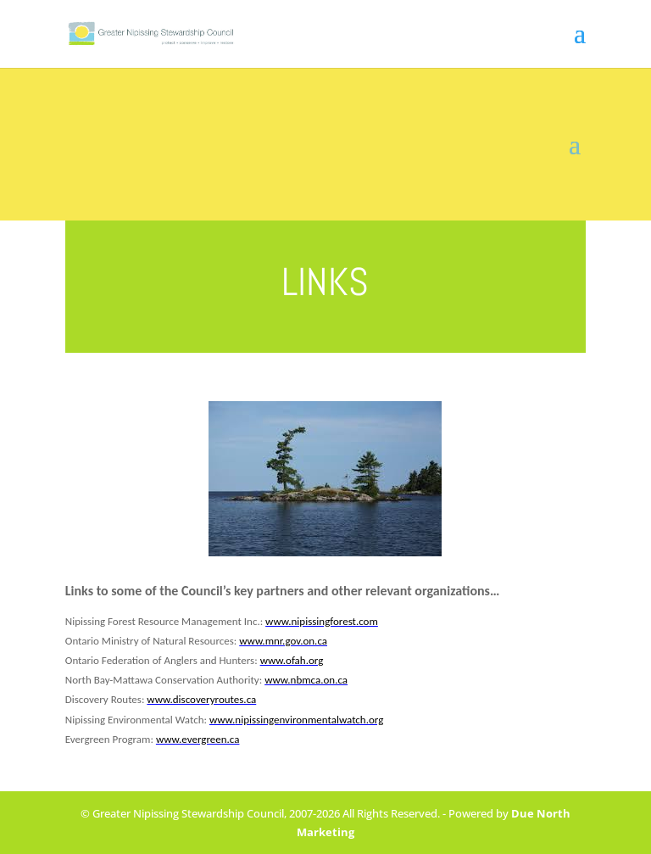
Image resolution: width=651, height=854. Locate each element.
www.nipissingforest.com (321, 621)
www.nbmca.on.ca (306, 679)
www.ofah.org (292, 660)
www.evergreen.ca (198, 739)
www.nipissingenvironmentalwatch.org (296, 719)
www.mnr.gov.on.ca (283, 640)
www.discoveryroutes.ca (201, 699)
